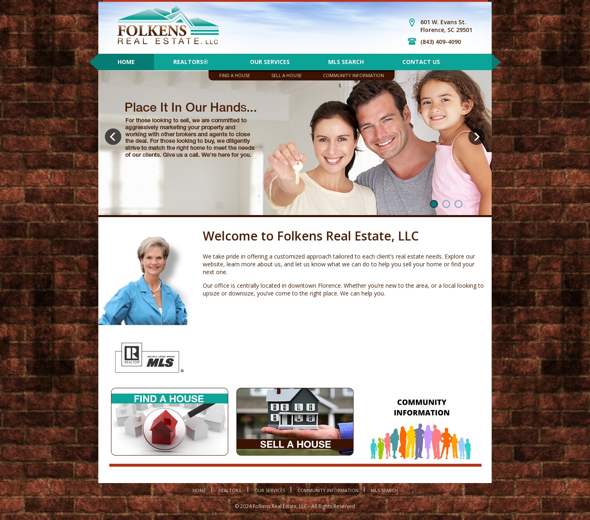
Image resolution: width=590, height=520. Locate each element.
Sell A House (286, 75)
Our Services (270, 62)
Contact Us (421, 62)
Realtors (230, 490)
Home (126, 62)
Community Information (353, 75)
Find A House (234, 75)
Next (478, 138)
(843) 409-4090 (440, 42)
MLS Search (346, 62)
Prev (114, 138)
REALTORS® (192, 62)
